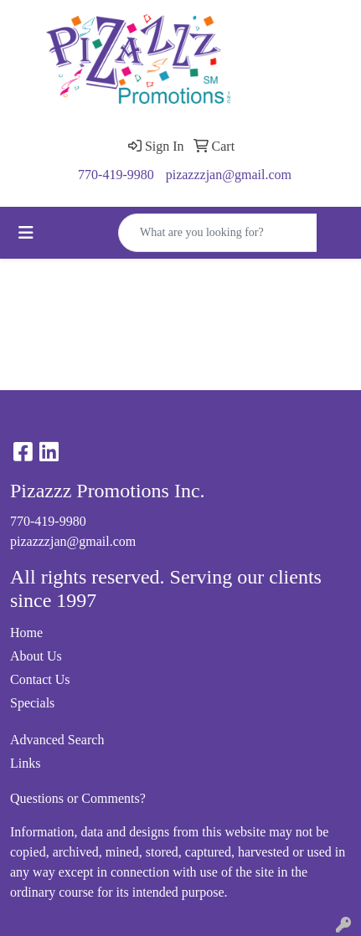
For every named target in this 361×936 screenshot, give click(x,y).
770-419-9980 (116, 174)
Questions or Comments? (78, 798)
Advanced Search (57, 740)
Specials (32, 703)
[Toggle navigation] (26, 232)
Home (26, 632)
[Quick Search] (217, 232)
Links (25, 763)
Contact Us (40, 679)
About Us (36, 656)
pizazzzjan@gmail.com (228, 174)
